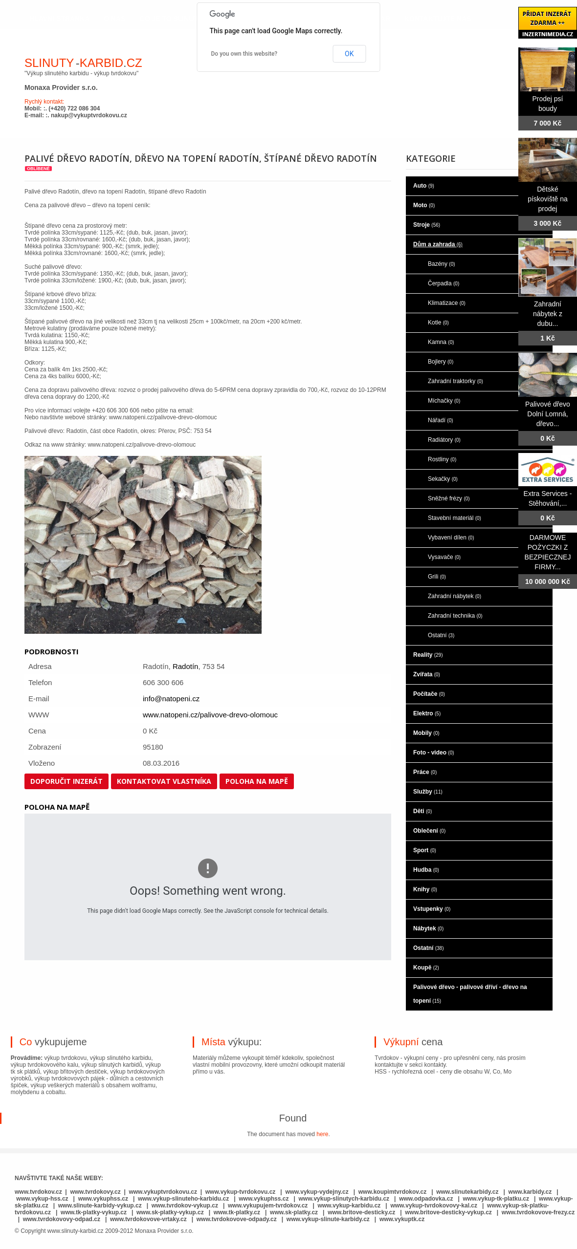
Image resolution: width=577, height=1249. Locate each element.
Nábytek (428, 928)
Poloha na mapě (256, 781)
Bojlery (440, 361)
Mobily (426, 733)
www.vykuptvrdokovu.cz (163, 1191)
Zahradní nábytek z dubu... (547, 313)
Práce (425, 772)
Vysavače (444, 557)
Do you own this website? (244, 53)
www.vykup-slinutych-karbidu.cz (344, 1198)
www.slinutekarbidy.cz (467, 1191)
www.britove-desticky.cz (361, 1212)
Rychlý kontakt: (44, 101)
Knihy (425, 889)
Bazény (441, 263)
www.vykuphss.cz (103, 1198)
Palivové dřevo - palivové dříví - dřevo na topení (470, 994)
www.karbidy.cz (530, 1191)
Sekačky (443, 478)
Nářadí (440, 420)
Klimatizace (447, 303)
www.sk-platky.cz (294, 1212)
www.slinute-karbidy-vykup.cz (100, 1205)
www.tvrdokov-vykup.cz (186, 1205)
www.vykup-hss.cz (42, 1198)
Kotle (438, 322)
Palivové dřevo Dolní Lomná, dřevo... (547, 414)
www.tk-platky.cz (237, 1212)
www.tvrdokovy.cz (95, 1191)
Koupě (426, 967)
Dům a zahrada (438, 244)
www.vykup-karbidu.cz (349, 1205)
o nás (114, 18)
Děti (422, 811)
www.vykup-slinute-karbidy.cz (328, 1219)
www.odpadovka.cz (426, 1198)
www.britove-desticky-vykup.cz (448, 1212)
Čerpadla (443, 283)
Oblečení (429, 830)
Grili (437, 576)
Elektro (427, 713)
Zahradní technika (455, 615)
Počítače (429, 693)
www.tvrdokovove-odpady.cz (237, 1219)
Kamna (441, 342)
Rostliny (442, 459)
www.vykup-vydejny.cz (316, 1191)
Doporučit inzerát (66, 781)
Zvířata (426, 674)
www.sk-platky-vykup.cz (170, 1212)
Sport (424, 850)
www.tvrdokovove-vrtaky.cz (148, 1219)
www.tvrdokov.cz (38, 1191)
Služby (428, 791)
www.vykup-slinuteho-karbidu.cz (183, 1198)
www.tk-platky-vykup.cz (94, 1212)
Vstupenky (431, 908)
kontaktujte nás (437, 18)
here (322, 1134)
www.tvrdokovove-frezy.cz (538, 1212)
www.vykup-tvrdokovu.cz (240, 1191)
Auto (423, 185)
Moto (424, 205)
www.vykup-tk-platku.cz (496, 1198)
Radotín (186, 666)
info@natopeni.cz (171, 698)
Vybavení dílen (451, 537)
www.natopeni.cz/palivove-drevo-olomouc (210, 715)
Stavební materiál (454, 518)
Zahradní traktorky (455, 381)
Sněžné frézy (449, 498)
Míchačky (444, 400)
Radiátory (444, 439)
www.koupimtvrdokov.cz (392, 1191)
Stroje (426, 224)
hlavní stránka (59, 18)
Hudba (426, 869)
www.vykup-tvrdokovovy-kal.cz (434, 1205)
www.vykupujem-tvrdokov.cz (269, 1205)
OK (349, 54)
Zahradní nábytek (454, 596)
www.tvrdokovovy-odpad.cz (61, 1219)
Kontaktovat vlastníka (164, 781)
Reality (428, 654)
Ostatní (441, 635)
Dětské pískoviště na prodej (548, 199)
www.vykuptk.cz (401, 1219)
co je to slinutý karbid (185, 18)
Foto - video (433, 752)
